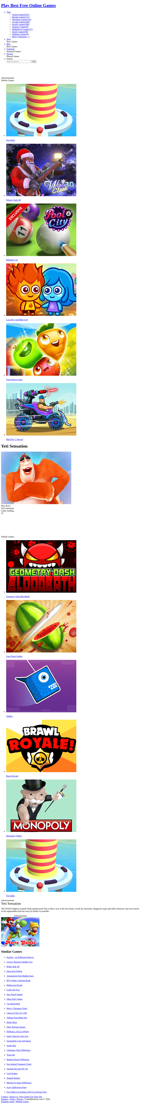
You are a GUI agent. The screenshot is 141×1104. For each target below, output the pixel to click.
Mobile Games (22, 1101)
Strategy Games (20, 27)
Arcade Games (21, 22)
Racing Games (21, 17)
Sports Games (20, 32)
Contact (4, 1097)
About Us (13, 1097)
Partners (4, 1099)
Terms (12, 1099)
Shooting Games (21, 19)
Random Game (7, 1101)
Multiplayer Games (22, 29)
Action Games (20, 14)
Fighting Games (20, 34)
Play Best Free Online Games (28, 5)
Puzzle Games (20, 24)
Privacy (20, 1099)
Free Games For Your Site (30, 1097)
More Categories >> (21, 37)
